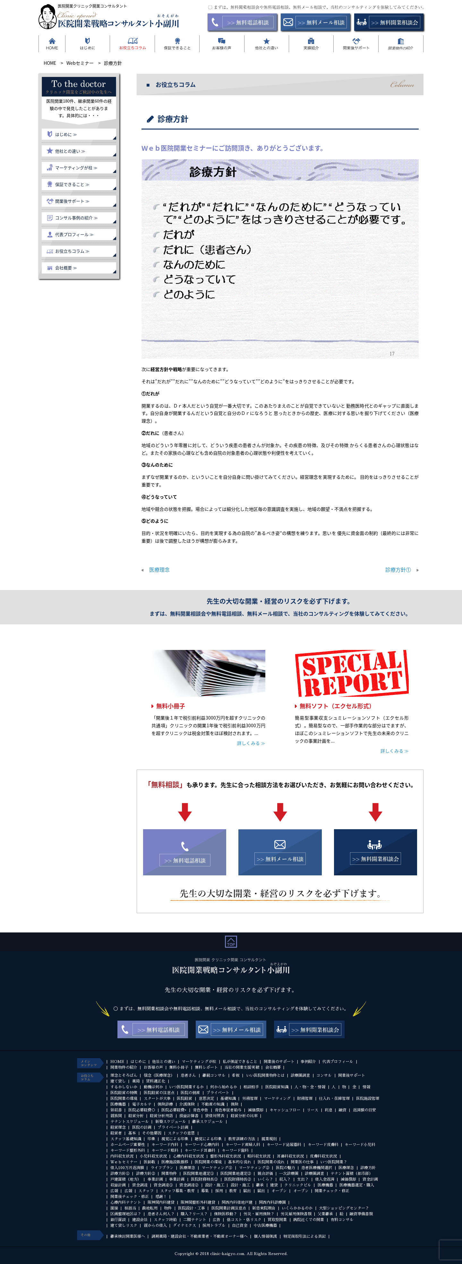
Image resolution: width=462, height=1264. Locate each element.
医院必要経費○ (141, 1110)
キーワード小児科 (360, 1145)
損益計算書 (189, 1116)
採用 (219, 1191)
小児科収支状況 (153, 1156)
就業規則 (269, 1139)
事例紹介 (308, 1062)
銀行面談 (118, 1220)
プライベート (217, 1093)
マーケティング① (216, 1168)
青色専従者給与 (228, 1110)
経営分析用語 (161, 1116)
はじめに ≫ (66, 134)
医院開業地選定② (235, 1174)
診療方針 (368, 1168)
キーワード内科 (164, 1145)
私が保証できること (240, 1062)
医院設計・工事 (191, 1208)
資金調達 (140, 1185)
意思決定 (206, 1098)
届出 (247, 1191)
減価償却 (255, 1110)
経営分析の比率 (244, 1116)
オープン (279, 1191)
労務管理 (250, 1098)
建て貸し (118, 1081)
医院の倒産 (190, 1093)
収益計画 (118, 1185)
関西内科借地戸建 (237, 1202)
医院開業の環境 (123, 1098)
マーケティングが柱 (199, 1062)
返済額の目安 (364, 1110)
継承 (260, 1185)
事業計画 (155, 1179)
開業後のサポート (279, 1062)
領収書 (116, 1110)
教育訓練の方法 (241, 1139)
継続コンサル (214, 1075)
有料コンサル (342, 1220)
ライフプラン (162, 1168)
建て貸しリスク (123, 1225)
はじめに (138, 1062)
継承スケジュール (207, 1122)
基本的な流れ (239, 1162)
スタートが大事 (157, 1098)
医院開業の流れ (271, 1162)
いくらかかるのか (297, 1208)
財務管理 (304, 1098)
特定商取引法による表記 (304, 1236)
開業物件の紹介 (123, 1067)
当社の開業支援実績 (241, 1067)
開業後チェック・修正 (129, 1197)
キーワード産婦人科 (243, 1145)
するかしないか (123, 1087)
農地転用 (150, 1208)
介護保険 (187, 1104)
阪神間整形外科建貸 (198, 1202)
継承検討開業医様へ (127, 1236)
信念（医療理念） (159, 1075)
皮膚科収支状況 (323, 1156)
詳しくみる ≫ (251, 743)
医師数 (149, 1162)
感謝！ (161, 1197)
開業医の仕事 (302, 1162)
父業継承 (325, 1214)
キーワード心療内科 (201, 1145)
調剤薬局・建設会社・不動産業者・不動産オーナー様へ (199, 1236)
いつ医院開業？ (333, 1162)
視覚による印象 (174, 1139)
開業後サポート (351, 1075)
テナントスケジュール (129, 1122)
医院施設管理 (367, 1098)
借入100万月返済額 (127, 1168)
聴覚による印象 (208, 1139)
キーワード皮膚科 (323, 1145)
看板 (236, 1075)
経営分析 (136, 1116)
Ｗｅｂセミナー (123, 1162)
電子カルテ (141, 1104)
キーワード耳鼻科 (199, 1150)
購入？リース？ (194, 1214)
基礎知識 (228, 1098)
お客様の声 (153, 1067)
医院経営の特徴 (123, 1093)
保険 (234, 1104)
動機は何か (153, 1087)
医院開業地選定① (198, 1174)
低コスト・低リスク (244, 1220)
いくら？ (265, 1179)
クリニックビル (297, 1185)
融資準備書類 (361, 1214)
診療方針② (145, 1174)
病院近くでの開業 (308, 1220)
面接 (114, 1208)
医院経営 (184, 1098)
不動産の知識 (212, 1104)
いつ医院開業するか (186, 1087)
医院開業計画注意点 (228, 1208)
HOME (117, 1062)
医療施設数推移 (174, 1162)
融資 (342, 1110)
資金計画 (370, 1179)
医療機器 (118, 1104)
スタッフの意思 (181, 1133)
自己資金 (239, 1225)
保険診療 (165, 1104)
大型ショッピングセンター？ (344, 1208)
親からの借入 (155, 1225)
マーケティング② (254, 1168)
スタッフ (146, 1191)
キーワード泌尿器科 (284, 1145)
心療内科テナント (125, 1202)
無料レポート (206, 1067)
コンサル (324, 1075)
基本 (132, 1133)
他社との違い (163, 1062)
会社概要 (273, 1067)
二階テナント (194, 1220)
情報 (366, 1087)
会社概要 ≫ (66, 268)
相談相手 (251, 1087)
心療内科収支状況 (188, 1156)
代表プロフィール (337, 1062)
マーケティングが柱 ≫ (76, 167)
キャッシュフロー (285, 1110)
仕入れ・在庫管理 (334, 1098)
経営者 (116, 1133)
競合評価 (265, 1174)
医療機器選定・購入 (356, 1185)
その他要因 (151, 1133)
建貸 (274, 1185)
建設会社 (140, 1220)
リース (312, 1110)
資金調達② (189, 1185)
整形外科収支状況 (225, 1156)
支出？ (303, 1179)
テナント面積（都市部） (351, 1174)
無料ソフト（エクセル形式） (337, 706)
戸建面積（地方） (125, 1179)
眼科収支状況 (258, 1156)
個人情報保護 (265, 1236)
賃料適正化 (155, 1081)
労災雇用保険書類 (296, 1214)
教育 (233, 1191)
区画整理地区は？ (125, 1214)
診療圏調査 (300, 1075)
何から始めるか (223, 1087)
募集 (205, 1191)
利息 (328, 1110)
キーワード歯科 (235, 1150)
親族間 (116, 1116)
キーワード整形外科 (127, 1150)
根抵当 (130, 1208)
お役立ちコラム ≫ (72, 251)
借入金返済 (324, 1179)
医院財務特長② (237, 1179)
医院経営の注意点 (159, 1093)
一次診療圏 (288, 1174)
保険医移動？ (225, 1214)
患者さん (188, 1075)
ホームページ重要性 (127, 1145)
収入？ (285, 1179)
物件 (168, 1208)
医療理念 (159, 569)
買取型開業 (277, 1220)
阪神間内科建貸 (161, 1202)
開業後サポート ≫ (72, 201)
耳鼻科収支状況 (290, 1156)
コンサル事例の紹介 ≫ (76, 218)
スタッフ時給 (165, 1220)
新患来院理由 (263, 1208)
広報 (114, 1191)
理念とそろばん (123, 1075)
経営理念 (118, 1127)
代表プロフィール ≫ (74, 234)
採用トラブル (214, 1225)
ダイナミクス (184, 1225)
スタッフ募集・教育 (177, 1191)
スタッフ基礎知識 (125, 1139)
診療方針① (398, 569)
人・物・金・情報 (310, 1087)
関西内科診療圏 (272, 1202)
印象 (151, 1139)
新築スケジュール (170, 1122)
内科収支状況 (121, 1156)
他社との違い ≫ (70, 151)
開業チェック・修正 (332, 1191)
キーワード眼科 (164, 1150)
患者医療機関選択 (316, 1168)
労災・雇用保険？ (259, 1214)
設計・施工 (214, 1185)
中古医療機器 (265, 1225)
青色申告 (200, 1110)
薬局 (136, 1081)
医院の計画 (141, 1127)
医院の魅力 (285, 1168)
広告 (216, 1220)
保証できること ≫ (72, 184)
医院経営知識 (276, 1087)
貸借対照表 (214, 1116)
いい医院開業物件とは (265, 1075)
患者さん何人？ (161, 1214)
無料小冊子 (170, 706)
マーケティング (277, 1098)
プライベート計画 (173, 1127)
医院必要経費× (173, 1110)
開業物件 (169, 1174)
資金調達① (163, 1185)
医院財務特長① (204, 1179)
